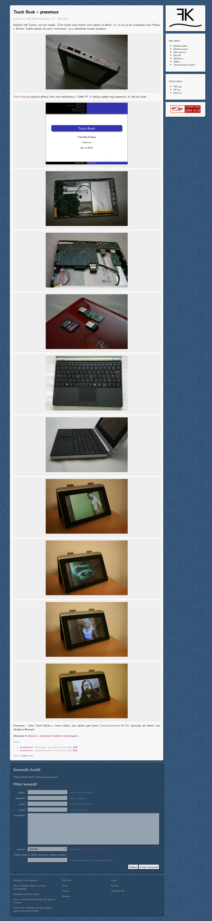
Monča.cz (177, 92)
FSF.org (176, 89)
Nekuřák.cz (178, 58)
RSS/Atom (67, 880)
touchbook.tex (26, 750)
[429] (75, 747)
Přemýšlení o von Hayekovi (25, 880)
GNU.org (177, 86)
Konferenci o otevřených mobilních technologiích (51, 736)
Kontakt (114, 885)
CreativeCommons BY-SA (114, 725)
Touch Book (20, 96)
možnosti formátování (93, 849)
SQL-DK (177, 55)
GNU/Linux (27, 755)
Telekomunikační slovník (184, 64)
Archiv (65, 885)
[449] (75, 750)
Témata (65, 890)
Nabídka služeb (180, 45)
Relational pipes (180, 48)
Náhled (133, 867)
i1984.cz (177, 61)
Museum (66, 896)
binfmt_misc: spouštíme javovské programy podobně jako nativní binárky (32, 909)
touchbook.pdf (26, 747)
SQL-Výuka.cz (179, 52)
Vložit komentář (149, 867)
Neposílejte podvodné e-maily (26, 893)
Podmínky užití (118, 890)
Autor (113, 880)
